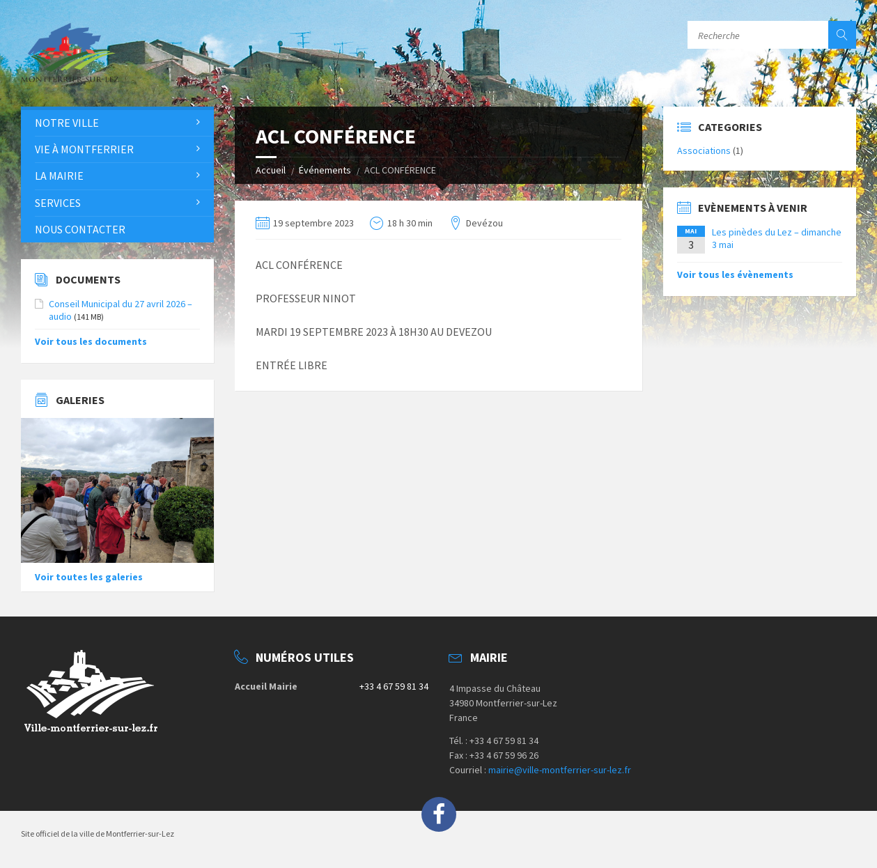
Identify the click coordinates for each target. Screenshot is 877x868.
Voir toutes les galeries (89, 577)
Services (58, 203)
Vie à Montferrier (84, 149)
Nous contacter (80, 229)
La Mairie (59, 176)
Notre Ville (67, 123)
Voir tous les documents (91, 341)
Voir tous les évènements (735, 274)
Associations (704, 150)
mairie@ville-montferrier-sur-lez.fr (559, 770)
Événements (325, 170)
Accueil (271, 170)
